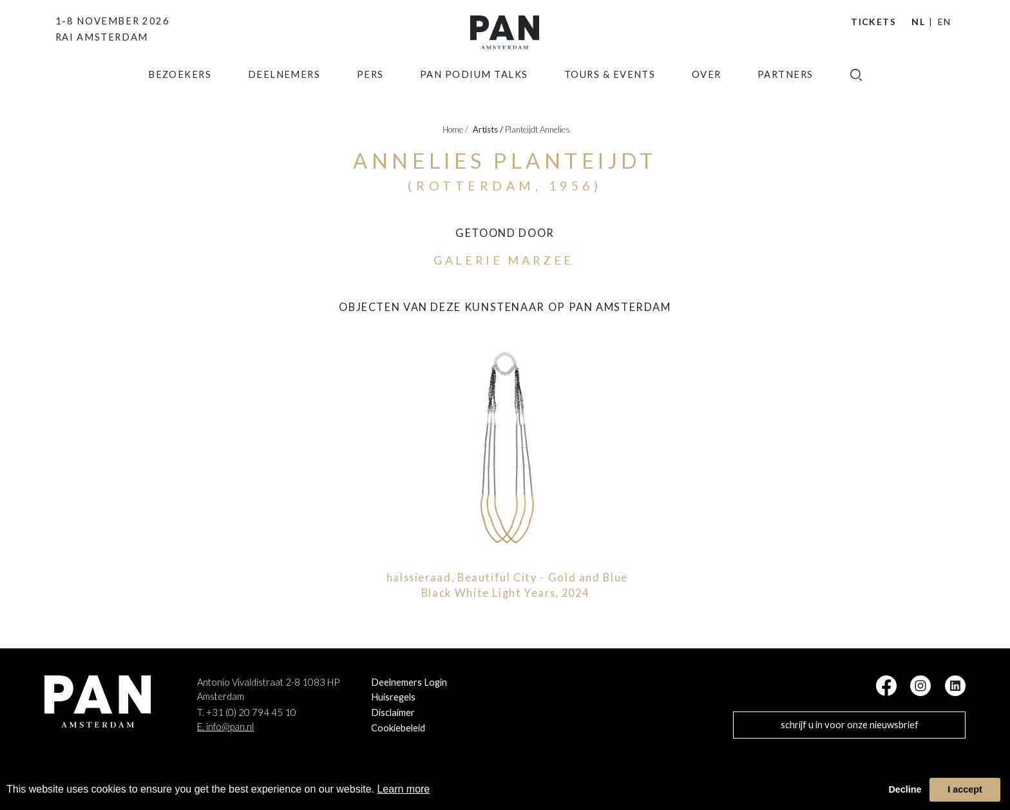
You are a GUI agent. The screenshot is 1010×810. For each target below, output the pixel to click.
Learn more (403, 789)
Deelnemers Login (409, 682)
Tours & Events (610, 93)
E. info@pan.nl (225, 726)
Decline (904, 789)
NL (918, 21)
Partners (786, 93)
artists (488, 129)
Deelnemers (284, 93)
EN (944, 21)
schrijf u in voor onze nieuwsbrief (850, 724)
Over (706, 93)
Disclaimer (393, 712)
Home (455, 129)
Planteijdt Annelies (537, 129)
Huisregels (393, 697)
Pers (370, 93)
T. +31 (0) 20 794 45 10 (246, 712)
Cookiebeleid (398, 727)
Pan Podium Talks (474, 93)
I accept (965, 789)
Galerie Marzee (504, 260)
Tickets (873, 21)
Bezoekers (179, 93)
